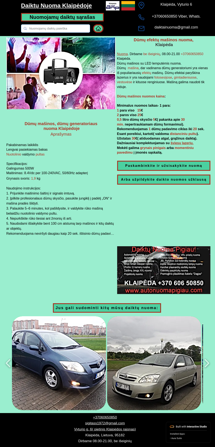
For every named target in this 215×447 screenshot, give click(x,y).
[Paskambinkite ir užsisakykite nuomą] (163, 166)
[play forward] (206, 363)
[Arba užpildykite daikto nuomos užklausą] (163, 180)
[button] (163, 270)
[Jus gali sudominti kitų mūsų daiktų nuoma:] (107, 308)
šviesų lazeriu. (181, 143)
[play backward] (8, 363)
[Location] (141, 5)
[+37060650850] (141, 17)
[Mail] (141, 28)
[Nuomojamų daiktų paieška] (55, 28)
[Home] (98, 28)
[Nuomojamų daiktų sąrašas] (62, 17)
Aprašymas (60, 134)
